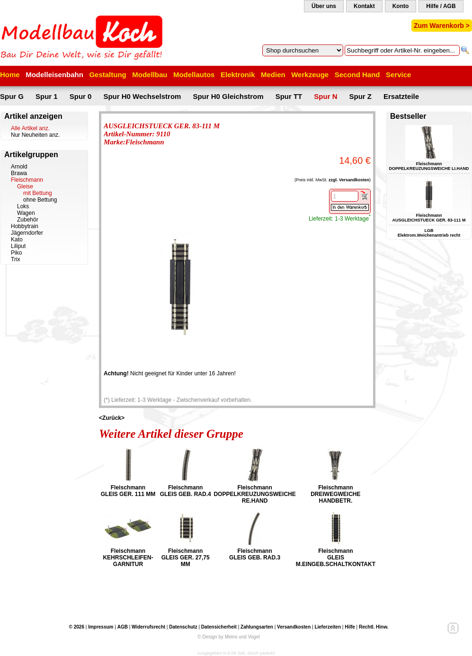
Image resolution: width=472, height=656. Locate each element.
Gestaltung (107, 75)
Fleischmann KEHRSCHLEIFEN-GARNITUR (128, 557)
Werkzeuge (310, 75)
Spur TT (289, 96)
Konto (400, 6)
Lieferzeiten (327, 626)
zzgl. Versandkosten (349, 179)
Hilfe (350, 626)
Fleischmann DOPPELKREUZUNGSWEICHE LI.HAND (429, 166)
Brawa (19, 173)
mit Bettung (37, 193)
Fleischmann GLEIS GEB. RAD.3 (254, 554)
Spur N (325, 96)
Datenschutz (183, 626)
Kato (17, 239)
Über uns (324, 6)
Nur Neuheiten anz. (35, 135)
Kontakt (364, 6)
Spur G (12, 96)
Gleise (25, 186)
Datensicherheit (219, 626)
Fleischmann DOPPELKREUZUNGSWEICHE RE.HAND (254, 494)
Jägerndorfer (27, 233)
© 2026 (76, 626)
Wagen (26, 213)
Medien (273, 75)
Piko (16, 252)
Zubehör (27, 219)
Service (398, 75)
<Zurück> (112, 418)
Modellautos (194, 75)
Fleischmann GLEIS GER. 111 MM (128, 490)
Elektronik (238, 75)
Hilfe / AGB (440, 6)
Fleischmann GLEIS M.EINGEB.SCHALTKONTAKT (335, 557)
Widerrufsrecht (148, 626)
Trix (15, 259)
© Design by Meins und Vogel (228, 636)
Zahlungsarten (256, 626)
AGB (122, 626)
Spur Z (360, 96)
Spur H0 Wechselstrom (142, 96)
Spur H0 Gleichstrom (228, 96)
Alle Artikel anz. (30, 128)
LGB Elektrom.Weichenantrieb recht (429, 233)
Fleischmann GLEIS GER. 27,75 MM (185, 557)
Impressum (100, 626)
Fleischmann (27, 180)
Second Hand (357, 75)
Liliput (18, 246)
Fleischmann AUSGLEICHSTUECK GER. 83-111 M (428, 217)
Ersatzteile (401, 96)
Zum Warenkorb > (442, 25)
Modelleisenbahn (54, 75)
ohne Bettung (40, 199)
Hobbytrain (24, 226)
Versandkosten (294, 626)
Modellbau (149, 75)
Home (10, 75)
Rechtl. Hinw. (373, 626)
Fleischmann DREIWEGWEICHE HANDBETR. (335, 494)
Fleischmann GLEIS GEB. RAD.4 (185, 490)
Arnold (19, 166)
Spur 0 (81, 96)
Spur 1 (47, 96)
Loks (23, 206)
